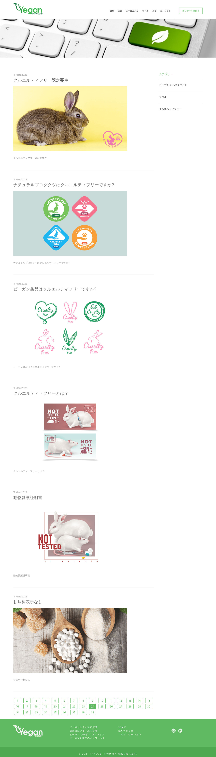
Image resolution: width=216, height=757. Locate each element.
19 (45, 706)
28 (130, 706)
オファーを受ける (191, 10)
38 (83, 712)
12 (120, 700)
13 (130, 700)
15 (149, 700)
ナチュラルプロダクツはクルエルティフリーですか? (63, 186)
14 (139, 700)
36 (64, 712)
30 (148, 706)
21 (64, 706)
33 (36, 712)
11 (111, 700)
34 (45, 712)
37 (73, 712)
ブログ (122, 727)
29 (139, 706)
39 (92, 712)
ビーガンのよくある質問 (84, 727)
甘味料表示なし (28, 603)
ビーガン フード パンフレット (87, 734)
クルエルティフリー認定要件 (40, 80)
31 (17, 712)
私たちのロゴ (125, 730)
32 (27, 712)
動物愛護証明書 (27, 498)
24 (92, 706)
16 (17, 706)
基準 (154, 10)
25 (102, 706)
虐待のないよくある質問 (84, 730)
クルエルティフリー (170, 109)
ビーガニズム (132, 10)
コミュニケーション (129, 734)
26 (111, 706)
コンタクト (165, 10)
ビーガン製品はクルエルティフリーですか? (54, 290)
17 (27, 706)
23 (83, 706)
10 (102, 700)
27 (120, 706)
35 (55, 712)
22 (73, 706)
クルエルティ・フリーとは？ (41, 394)
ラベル (145, 10)
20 (55, 706)
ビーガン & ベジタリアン (173, 85)
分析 (112, 10)
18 (36, 706)
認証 (120, 10)
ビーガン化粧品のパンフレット (87, 738)
